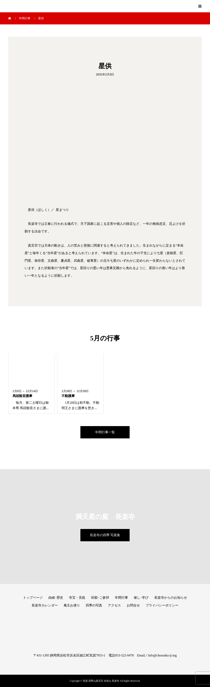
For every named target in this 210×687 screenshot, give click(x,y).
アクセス (114, 605)
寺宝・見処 (77, 597)
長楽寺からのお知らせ (170, 597)
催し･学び (141, 597)
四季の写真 (94, 605)
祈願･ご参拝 (100, 597)
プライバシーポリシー (162, 605)
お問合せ (133, 605)
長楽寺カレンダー (45, 605)
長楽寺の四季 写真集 (105, 535)
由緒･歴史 (55, 597)
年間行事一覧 (105, 432)
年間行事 (121, 597)
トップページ (33, 597)
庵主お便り (72, 605)
